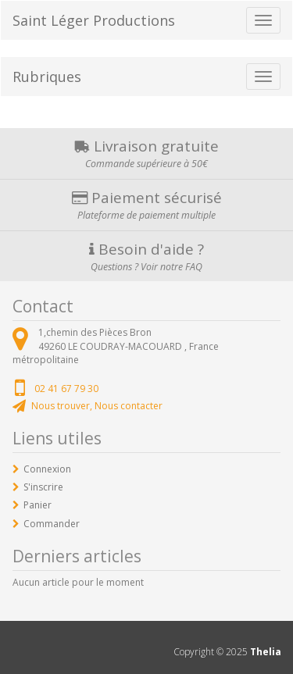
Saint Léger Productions (94, 20)
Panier (37, 505)
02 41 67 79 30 (66, 388)
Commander (51, 523)
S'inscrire (43, 487)
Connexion (47, 469)
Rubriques (47, 76)
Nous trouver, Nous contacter (97, 405)
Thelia (265, 651)
